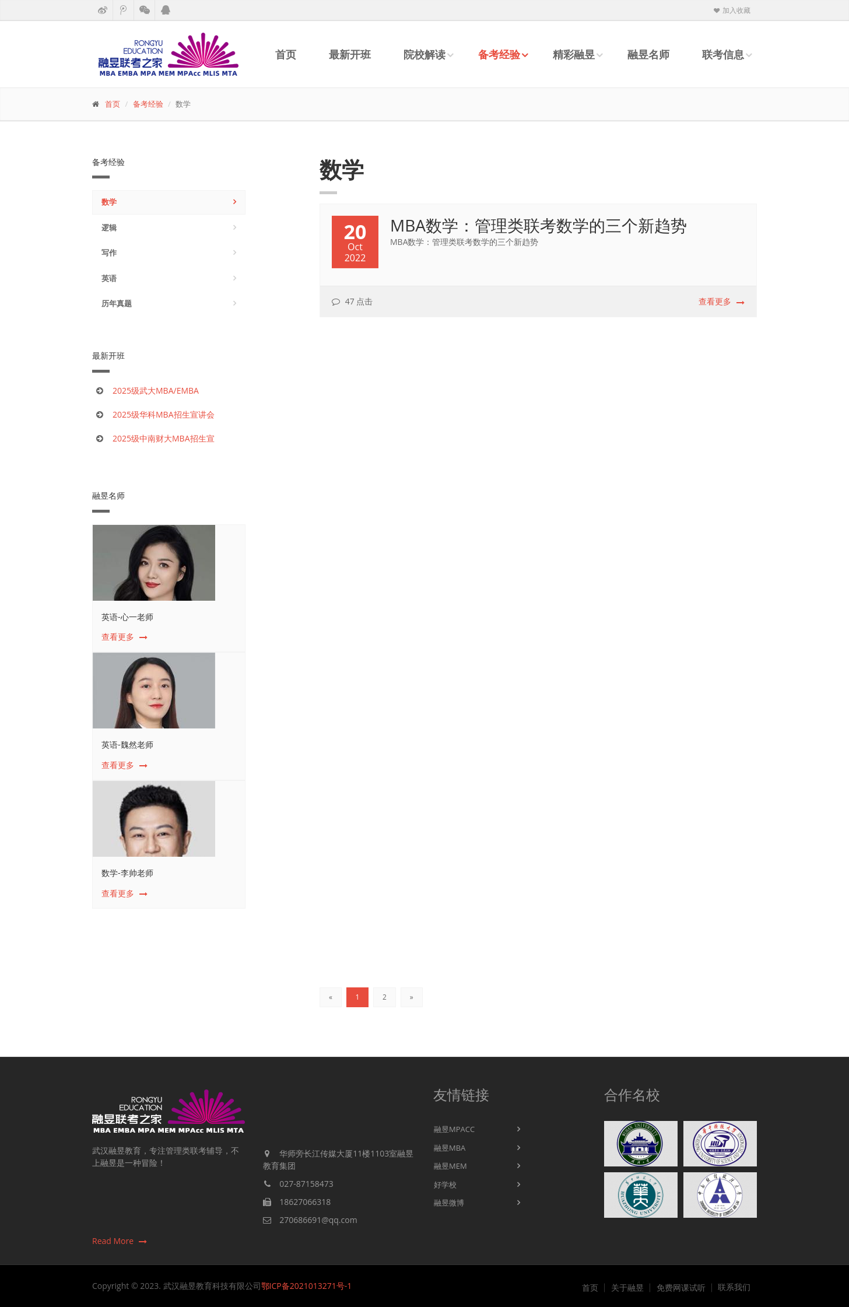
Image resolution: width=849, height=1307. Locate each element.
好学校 (445, 1184)
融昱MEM (450, 1166)
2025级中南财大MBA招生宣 (164, 438)
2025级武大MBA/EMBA (156, 390)
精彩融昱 (574, 54)
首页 (285, 54)
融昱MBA (449, 1148)
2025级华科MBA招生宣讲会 (164, 414)
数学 (109, 202)
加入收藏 (731, 10)
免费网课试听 (681, 1287)
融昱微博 (449, 1202)
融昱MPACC (454, 1129)
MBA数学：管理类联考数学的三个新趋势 (538, 226)
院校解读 (424, 54)
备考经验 (499, 54)
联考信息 (723, 54)
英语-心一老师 (127, 616)
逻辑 (109, 227)
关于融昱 (627, 1287)
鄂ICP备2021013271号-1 (306, 1285)
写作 (109, 252)
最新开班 (350, 54)
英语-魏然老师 (127, 744)
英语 (109, 278)
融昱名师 (648, 54)
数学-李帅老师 (127, 872)
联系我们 (734, 1287)
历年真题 (116, 303)
